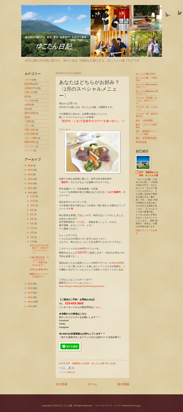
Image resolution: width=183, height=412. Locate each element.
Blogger (137, 405)
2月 (32, 237)
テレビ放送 (30, 100)
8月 (32, 214)
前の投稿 (123, 384)
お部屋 (28, 104)
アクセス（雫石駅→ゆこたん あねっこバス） (146, 100)
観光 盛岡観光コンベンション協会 (146, 132)
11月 (32, 201)
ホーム (92, 384)
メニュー (29, 150)
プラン (28, 125)
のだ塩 (80, 222)
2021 (30, 188)
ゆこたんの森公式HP (146, 73)
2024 (30, 174)
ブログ (28, 80)
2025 (30, 170)
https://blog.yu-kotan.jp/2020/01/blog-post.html (81, 286)
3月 (32, 232)
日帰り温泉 (30, 129)
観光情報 (29, 84)
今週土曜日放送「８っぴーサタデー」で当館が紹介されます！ (39, 261)
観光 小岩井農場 (144, 120)
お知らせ (71, 372)
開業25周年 (30, 142)
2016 (30, 297)
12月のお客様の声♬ (39, 269)
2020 (30, 192)
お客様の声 (30, 88)
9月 (32, 210)
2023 (30, 179)
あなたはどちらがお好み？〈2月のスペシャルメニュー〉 (39, 249)
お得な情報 (30, 133)
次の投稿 (61, 384)
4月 (32, 228)
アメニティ (30, 146)
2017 (30, 292)
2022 (30, 183)
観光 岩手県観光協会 (146, 138)
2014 (30, 306)
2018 (30, 288)
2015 (30, 301)
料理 (27, 109)
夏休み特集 (30, 113)
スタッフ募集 (31, 138)
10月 (32, 205)
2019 (30, 283)
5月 (32, 223)
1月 (32, 241)
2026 (30, 165)
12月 (32, 196)
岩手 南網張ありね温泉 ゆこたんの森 (148, 173)
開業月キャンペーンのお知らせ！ (39, 275)
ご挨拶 (28, 121)
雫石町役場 (141, 142)
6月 (32, 219)
